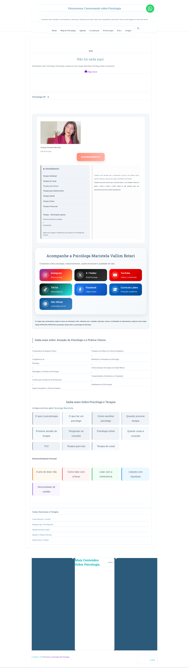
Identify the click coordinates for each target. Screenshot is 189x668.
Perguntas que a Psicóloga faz (42, 525)
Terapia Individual (50, 176)
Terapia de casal (105, 447)
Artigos (128, 31)
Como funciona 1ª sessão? (41, 520)
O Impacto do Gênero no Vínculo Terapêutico (107, 352)
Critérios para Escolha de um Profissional (46, 381)
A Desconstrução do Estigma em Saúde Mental (107, 368)
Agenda (82, 31)
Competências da (38, 360)
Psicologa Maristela (63, 408)
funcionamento (47, 225)
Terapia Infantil (48, 196)
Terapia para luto (76, 447)
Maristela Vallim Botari (54, 147)
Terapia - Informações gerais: (54, 215)
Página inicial (91, 71)
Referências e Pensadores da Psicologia (105, 360)
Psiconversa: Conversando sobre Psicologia (94, 8)
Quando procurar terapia (40, 530)
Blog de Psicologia (68, 31)
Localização (94, 31)
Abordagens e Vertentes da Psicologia (45, 372)
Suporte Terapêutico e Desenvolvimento (46, 389)
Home (54, 31)
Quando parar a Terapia (40, 541)
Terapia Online (48, 201)
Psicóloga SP (44, 147)
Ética (119, 31)
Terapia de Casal (49, 181)
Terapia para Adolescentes (53, 191)
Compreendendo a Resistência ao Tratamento (107, 377)
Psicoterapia (108, 31)
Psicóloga (35, 364)
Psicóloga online (105, 431)
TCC (46, 447)
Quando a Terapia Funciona (42, 536)
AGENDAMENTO (90, 157)
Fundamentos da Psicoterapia (101, 385)
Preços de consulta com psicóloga (52, 219)
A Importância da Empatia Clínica (44, 352)
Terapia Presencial (50, 207)
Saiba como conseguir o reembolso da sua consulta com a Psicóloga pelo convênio (63, 234)
